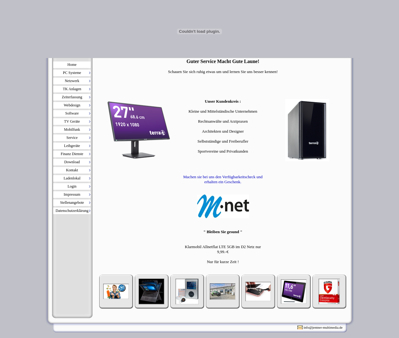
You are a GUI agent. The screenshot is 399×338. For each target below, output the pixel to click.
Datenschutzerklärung (71, 210)
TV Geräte (72, 121)
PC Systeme (72, 73)
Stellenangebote (72, 202)
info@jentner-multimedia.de (323, 327)
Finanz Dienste (72, 154)
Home (71, 64)
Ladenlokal (72, 178)
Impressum (72, 194)
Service (72, 137)
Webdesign (72, 105)
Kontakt (72, 170)
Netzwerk (72, 81)
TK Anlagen (72, 89)
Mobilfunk (72, 129)
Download (72, 162)
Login (72, 186)
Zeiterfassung (72, 97)
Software (72, 113)
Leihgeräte (72, 146)
